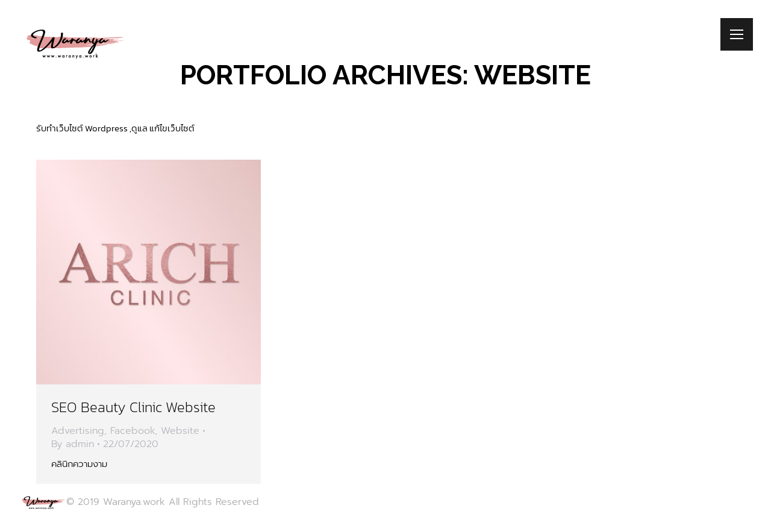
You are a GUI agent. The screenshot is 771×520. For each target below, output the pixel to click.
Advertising (77, 431)
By (72, 444)
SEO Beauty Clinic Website (133, 407)
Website (180, 431)
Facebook (132, 431)
